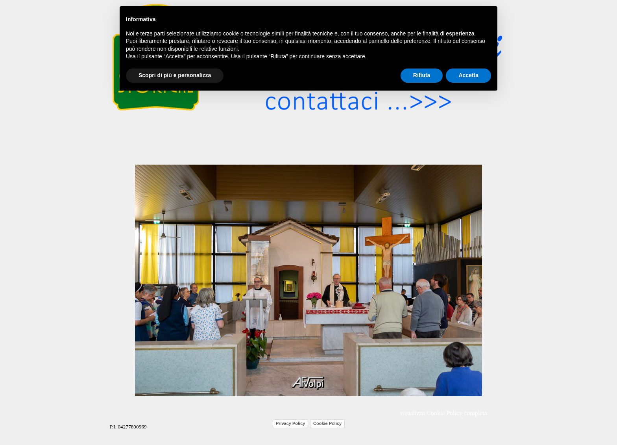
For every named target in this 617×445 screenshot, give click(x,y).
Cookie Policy (327, 423)
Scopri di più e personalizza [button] (175, 75)
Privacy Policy (290, 423)
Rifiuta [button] (421, 75)
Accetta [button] (468, 75)
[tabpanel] (139, 426)
